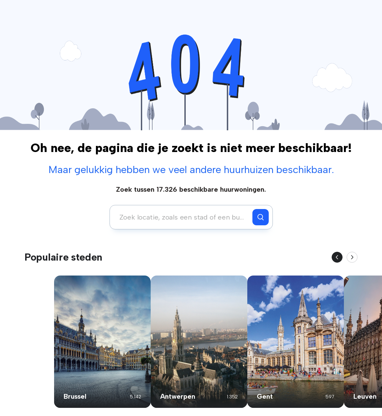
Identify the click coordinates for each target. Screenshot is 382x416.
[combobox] (182, 217)
